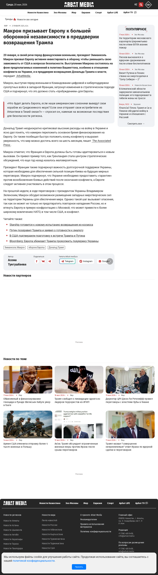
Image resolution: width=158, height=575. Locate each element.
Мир (74, 12)
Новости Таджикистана (53, 543)
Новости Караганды (13, 539)
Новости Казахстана (37, 12)
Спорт (98, 12)
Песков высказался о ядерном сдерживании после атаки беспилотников (134, 60)
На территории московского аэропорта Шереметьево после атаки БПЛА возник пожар (135, 43)
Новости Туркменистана (53, 539)
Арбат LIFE (112, 12)
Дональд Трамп (56, 247)
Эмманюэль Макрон (14, 247)
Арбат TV (130, 12)
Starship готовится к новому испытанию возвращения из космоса (51, 224)
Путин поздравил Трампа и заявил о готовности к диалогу (46, 230)
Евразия (86, 12)
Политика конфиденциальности (95, 531)
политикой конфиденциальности (33, 560)
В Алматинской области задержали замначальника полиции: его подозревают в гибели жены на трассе (135, 93)
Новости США (48, 548)
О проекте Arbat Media (91, 515)
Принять (79, 567)
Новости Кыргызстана (52, 534)
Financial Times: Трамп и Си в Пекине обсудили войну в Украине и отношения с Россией (135, 112)
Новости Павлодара (13, 548)
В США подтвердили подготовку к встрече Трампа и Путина (47, 235)
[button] (110, 261)
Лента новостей (49, 520)
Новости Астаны (11, 525)
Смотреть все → (136, 123)
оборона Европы (37, 247)
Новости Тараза (11, 543)
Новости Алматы (11, 520)
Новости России (49, 525)
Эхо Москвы (60, 12)
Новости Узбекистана (52, 529)
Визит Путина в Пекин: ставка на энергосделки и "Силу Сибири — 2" (133, 76)
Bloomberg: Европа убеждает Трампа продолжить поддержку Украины (54, 241)
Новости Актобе (11, 534)
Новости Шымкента (12, 530)
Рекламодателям (88, 519)
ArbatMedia (23, 76)
